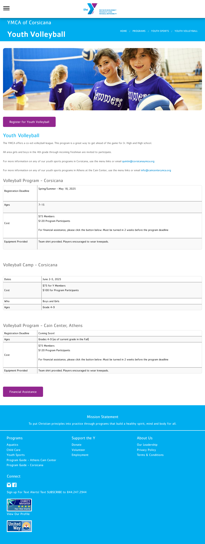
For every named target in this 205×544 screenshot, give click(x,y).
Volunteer (78, 449)
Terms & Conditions (150, 455)
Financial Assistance (23, 391)
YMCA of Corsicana (102, 9)
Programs (139, 30)
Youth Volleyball (186, 30)
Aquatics (12, 444)
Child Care (13, 449)
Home (123, 30)
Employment (80, 455)
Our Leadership (147, 444)
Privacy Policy (146, 449)
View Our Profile (18, 514)
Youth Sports (160, 30)
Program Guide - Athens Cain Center (31, 460)
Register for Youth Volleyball (29, 122)
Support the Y (83, 438)
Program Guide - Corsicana (25, 465)
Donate (76, 444)
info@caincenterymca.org (156, 170)
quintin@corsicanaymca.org (138, 161)
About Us (145, 438)
